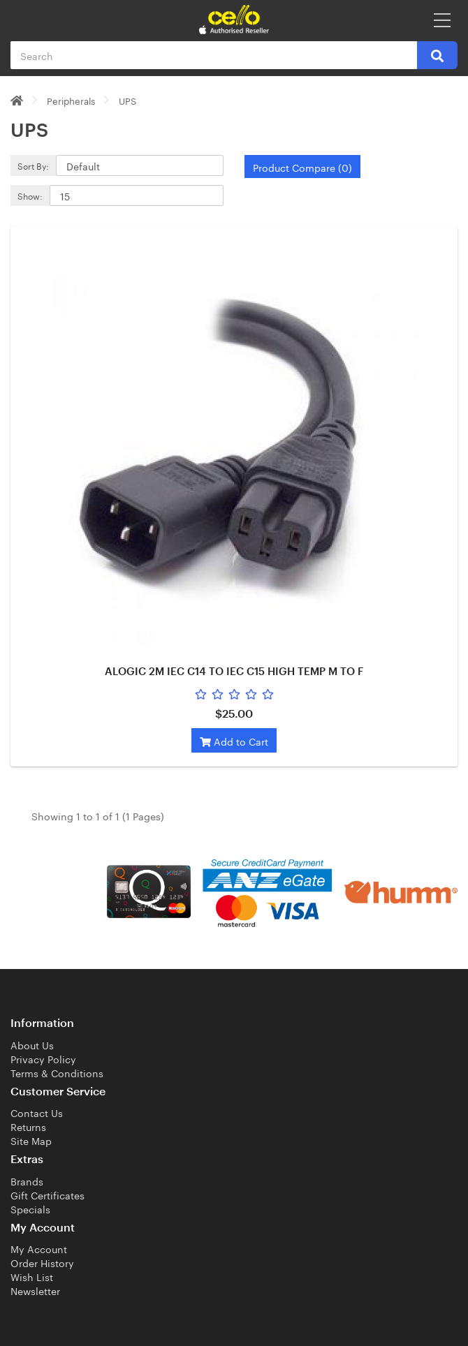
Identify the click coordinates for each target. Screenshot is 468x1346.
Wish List (31, 1276)
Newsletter (35, 1290)
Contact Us (36, 1112)
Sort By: (33, 165)
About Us (32, 1044)
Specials (30, 1208)
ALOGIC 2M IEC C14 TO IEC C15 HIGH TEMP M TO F (234, 672)
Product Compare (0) (302, 167)
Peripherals (71, 100)
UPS (127, 100)
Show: (30, 195)
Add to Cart (234, 740)
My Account (38, 1248)
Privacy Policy (43, 1058)
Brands (26, 1180)
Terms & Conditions (56, 1072)
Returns (28, 1126)
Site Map (31, 1140)
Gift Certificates (47, 1194)
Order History (42, 1262)
